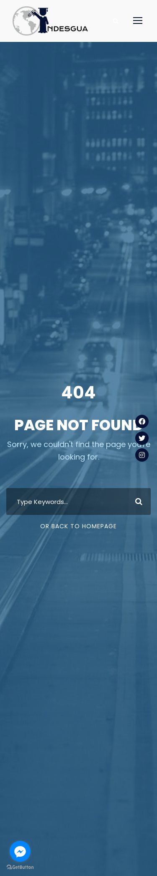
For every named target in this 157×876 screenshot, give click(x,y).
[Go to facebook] (20, 851)
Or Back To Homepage (78, 526)
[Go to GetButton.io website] (20, 867)
